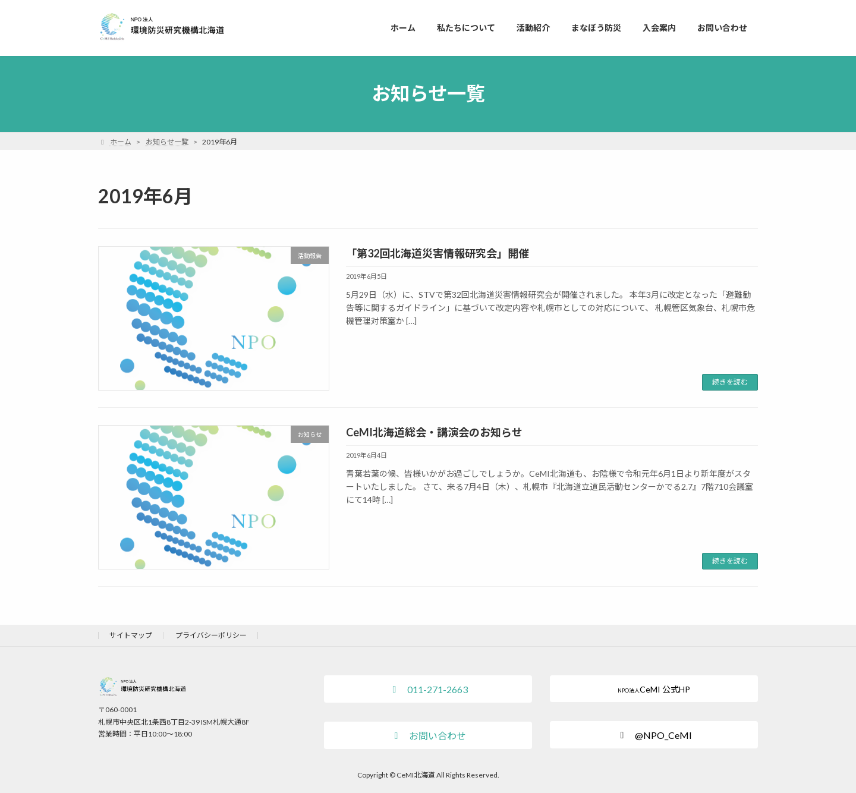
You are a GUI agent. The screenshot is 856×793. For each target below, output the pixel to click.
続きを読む (730, 381)
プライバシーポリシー (211, 635)
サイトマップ (130, 635)
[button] (428, 689)
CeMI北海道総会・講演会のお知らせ (434, 432)
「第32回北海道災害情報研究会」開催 (437, 253)
